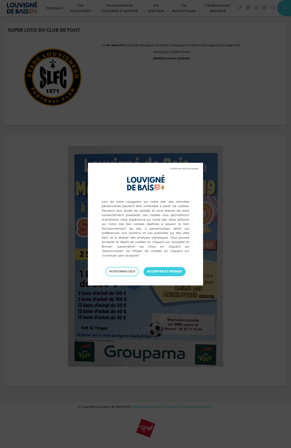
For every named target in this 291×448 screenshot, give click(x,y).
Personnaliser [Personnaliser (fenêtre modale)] (122, 271)
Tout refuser (184, 168)
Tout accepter (164, 271)
